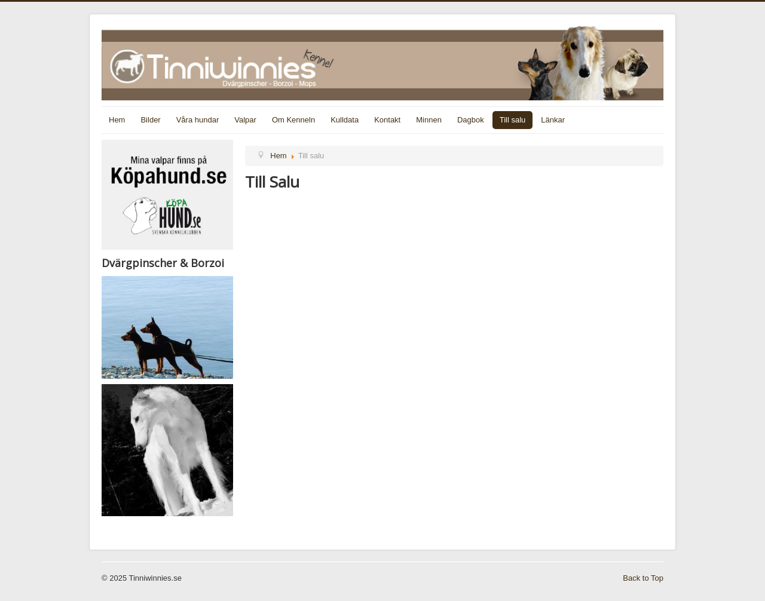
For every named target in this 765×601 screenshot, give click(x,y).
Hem (117, 119)
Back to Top (643, 578)
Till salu (513, 119)
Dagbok (470, 119)
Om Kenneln (293, 119)
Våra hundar (197, 119)
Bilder (150, 119)
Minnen (429, 119)
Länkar (553, 119)
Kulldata (345, 119)
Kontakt (387, 119)
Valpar (245, 119)
